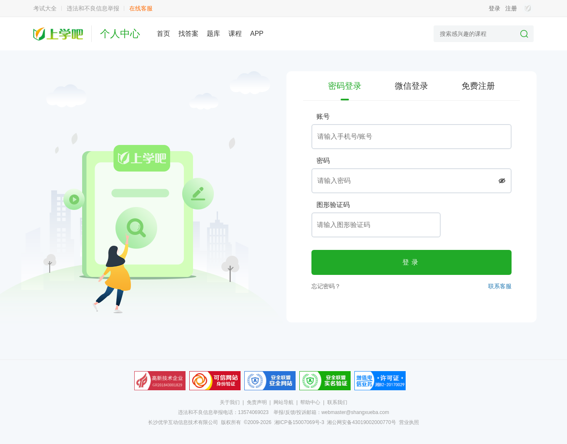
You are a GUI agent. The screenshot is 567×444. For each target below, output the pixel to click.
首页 (163, 33)
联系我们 (337, 402)
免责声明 (257, 402)
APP (256, 33)
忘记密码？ (326, 286)
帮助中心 (310, 402)
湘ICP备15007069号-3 (299, 422)
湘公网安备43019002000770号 (361, 422)
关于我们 (230, 402)
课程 (235, 33)
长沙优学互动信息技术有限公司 (183, 422)
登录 (494, 8)
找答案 (188, 33)
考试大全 (45, 8)
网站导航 (283, 402)
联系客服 (500, 286)
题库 (213, 33)
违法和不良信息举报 (93, 8)
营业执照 (409, 422)
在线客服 (141, 8)
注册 (511, 8)
